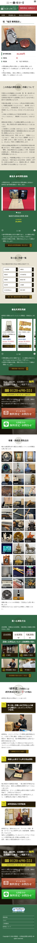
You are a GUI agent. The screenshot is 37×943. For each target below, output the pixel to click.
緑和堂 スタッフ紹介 (17, 751)
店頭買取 (21, 336)
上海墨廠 (6, 269)
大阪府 (4, 339)
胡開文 (22, 269)
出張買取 (5, 336)
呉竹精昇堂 (23, 274)
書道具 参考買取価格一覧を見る (18, 245)
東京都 (20, 339)
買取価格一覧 (11, 15)
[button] (35, 230)
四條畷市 (8, 339)
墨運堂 (6, 279)
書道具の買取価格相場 (25, 15)
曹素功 (6, 274)
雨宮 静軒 (22, 290)
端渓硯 (6, 285)
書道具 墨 (22, 279)
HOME (3, 15)
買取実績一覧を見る (18, 368)
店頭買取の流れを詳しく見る (18, 675)
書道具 (19, 212)
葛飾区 (24, 339)
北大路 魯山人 (8, 290)
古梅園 (22, 285)
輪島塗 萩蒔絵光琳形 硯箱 (18, 216)
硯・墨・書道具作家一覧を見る (18, 297)
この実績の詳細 (8, 346)
